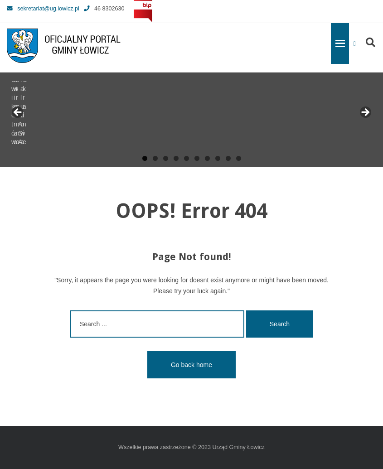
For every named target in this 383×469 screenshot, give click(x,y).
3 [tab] (165, 158)
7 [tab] (207, 158)
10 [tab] (238, 158)
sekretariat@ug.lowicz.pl (43, 8)
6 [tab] (196, 158)
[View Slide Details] (41, 115)
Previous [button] (18, 113)
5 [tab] (186, 158)
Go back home (191, 364)
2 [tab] (155, 158)
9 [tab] (228, 158)
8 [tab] (217, 158)
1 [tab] (144, 158)
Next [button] (365, 113)
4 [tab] (176, 158)
